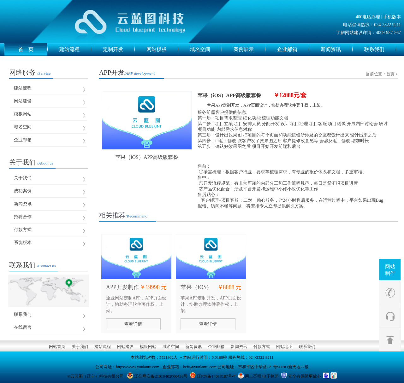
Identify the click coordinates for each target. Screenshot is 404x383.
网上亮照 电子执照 (262, 376)
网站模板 (162, 49)
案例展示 (249, 49)
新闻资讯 (337, 49)
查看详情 (133, 324)
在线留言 (23, 327)
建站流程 (75, 49)
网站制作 (390, 270)
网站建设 (23, 101)
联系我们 (380, 49)
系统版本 (23, 242)
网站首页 (57, 346)
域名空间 (206, 49)
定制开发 (119, 49)
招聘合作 (23, 216)
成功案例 (23, 191)
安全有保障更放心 (304, 376)
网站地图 (284, 346)
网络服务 (30, 72)
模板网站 (23, 114)
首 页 (33, 49)
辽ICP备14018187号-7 (216, 376)
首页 (390, 74)
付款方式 (23, 229)
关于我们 (31, 162)
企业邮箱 (293, 49)
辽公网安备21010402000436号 (160, 376)
